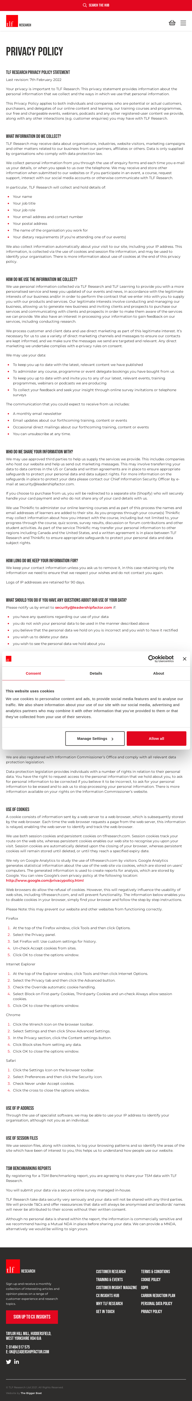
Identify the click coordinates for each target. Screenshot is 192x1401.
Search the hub (96, 5)
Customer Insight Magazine (116, 1287)
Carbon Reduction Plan (158, 1295)
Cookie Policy (151, 1279)
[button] (182, 23)
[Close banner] (184, 658)
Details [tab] (96, 673)
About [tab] (158, 673)
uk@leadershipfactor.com (29, 1352)
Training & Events (109, 1279)
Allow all (156, 738)
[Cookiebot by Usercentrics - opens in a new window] (152, 658)
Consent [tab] (33, 673)
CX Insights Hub (107, 1295)
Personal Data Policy (156, 1303)
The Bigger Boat (31, 1393)
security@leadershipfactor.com (83, 607)
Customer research (111, 1271)
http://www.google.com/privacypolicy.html (45, 880)
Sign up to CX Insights (31, 1317)
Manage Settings (95, 738)
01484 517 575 (19, 1347)
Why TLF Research (109, 1303)
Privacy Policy (151, 1311)
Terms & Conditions (155, 1271)
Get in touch (105, 1311)
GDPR (144, 1287)
